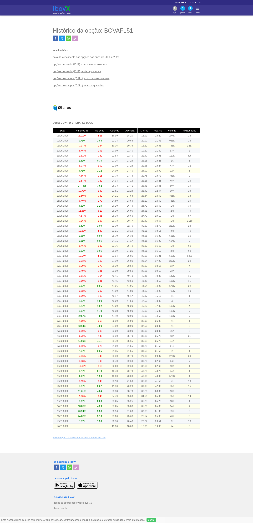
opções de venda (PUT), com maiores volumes (79, 64)
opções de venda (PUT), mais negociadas (77, 71)
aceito (151, 520)
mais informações (135, 520)
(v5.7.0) (89, 503)
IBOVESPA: (190, 2)
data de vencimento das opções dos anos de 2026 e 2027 (86, 57)
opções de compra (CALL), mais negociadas (78, 85)
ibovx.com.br (60, 508)
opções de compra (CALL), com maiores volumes (81, 78)
